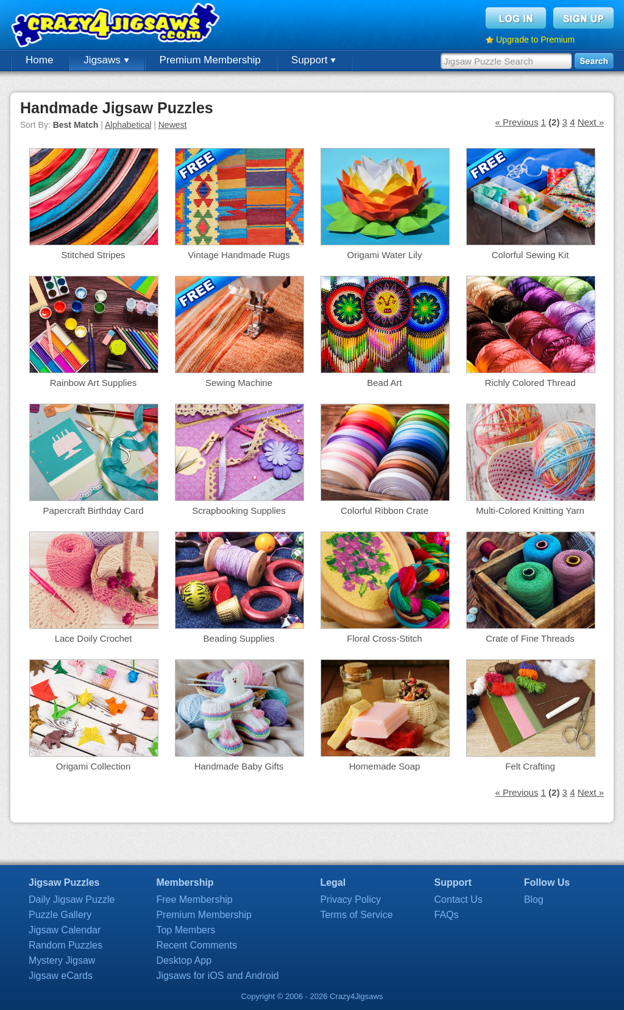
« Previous (517, 122)
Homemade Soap (384, 766)
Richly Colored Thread (530, 382)
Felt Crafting (530, 766)
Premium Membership (210, 60)
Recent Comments (196, 945)
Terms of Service (356, 915)
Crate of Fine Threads (530, 638)
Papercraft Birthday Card (93, 510)
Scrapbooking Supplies (238, 510)
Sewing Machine (238, 382)
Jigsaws (106, 60)
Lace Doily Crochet (93, 638)
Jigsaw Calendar (65, 930)
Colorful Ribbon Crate (384, 510)
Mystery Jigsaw (62, 960)
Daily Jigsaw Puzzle (72, 899)
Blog (534, 899)
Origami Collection (93, 766)
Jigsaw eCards (61, 975)
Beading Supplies (239, 638)
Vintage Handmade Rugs (238, 255)
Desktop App (183, 960)
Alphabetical (128, 125)
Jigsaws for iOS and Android (217, 975)
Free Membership (194, 899)
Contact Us (458, 899)
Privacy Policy (350, 899)
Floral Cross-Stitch (384, 638)
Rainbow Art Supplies (93, 382)
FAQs (446, 915)
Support (313, 60)
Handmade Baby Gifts (239, 766)
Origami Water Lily (384, 255)
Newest (172, 125)
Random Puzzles (65, 945)
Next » (591, 122)
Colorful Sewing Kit (530, 255)
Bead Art (384, 382)
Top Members (185, 930)
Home (39, 60)
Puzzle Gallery (60, 915)
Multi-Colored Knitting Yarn (530, 510)
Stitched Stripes (93, 255)
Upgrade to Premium (535, 39)
